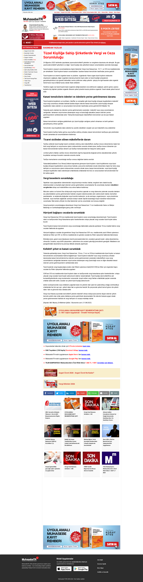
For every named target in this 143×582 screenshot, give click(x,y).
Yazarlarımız (27, 85)
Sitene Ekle (105, 12)
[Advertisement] (32, 173)
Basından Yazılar (29, 53)
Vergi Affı (26, 83)
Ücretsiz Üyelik (101, 564)
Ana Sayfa (57, 12)
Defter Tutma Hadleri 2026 (90, 12)
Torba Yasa (27, 80)
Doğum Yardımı (28, 57)
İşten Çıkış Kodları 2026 (30, 70)
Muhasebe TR (62, 579)
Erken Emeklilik (30, 59)
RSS (99, 12)
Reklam (111, 12)
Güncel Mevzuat (28, 65)
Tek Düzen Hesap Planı (30, 78)
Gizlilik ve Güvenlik (102, 572)
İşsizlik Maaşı (29, 67)
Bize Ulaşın (117, 12)
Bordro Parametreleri (30, 55)
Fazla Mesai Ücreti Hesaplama (29, 62)
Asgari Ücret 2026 (65, 12)
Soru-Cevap (27, 76)
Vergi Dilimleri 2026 (77, 12)
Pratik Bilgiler (27, 74)
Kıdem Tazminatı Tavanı (30, 72)
